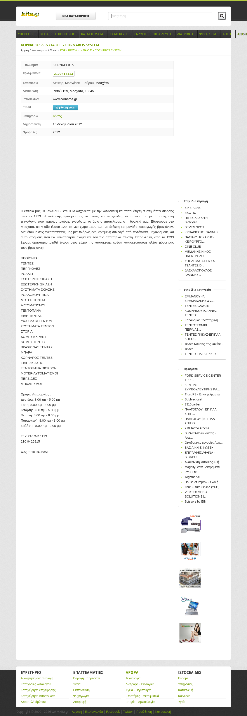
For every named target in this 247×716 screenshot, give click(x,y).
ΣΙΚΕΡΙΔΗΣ (193, 207)
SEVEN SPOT (194, 227)
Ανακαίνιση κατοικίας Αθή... (203, 462)
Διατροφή (79, 702)
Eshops (183, 678)
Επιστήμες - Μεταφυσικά (142, 696)
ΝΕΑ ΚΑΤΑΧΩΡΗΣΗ (75, 16)
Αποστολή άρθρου (33, 702)
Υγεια (44, 34)
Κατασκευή (185, 690)
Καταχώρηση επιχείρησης (38, 690)
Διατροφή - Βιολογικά (140, 684)
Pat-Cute (191, 472)
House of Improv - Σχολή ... (203, 482)
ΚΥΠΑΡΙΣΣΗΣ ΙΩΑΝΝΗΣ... (203, 232)
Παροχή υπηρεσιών (86, 678)
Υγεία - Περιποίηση (138, 690)
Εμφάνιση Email (65, 107)
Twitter (128, 711)
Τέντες (55, 50)
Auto (227, 34)
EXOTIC (190, 213)
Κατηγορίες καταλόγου (36, 684)
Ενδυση (140, 34)
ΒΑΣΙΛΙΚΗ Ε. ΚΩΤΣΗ (199, 447)
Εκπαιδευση (162, 34)
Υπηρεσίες (185, 684)
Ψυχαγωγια (207, 34)
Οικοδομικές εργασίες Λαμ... (204, 442)
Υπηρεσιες (26, 34)
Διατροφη (185, 34)
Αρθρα (132, 672)
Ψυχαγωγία (81, 696)
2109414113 (63, 74)
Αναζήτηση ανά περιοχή (37, 678)
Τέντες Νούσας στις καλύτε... (204, 344)
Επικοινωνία (94, 711)
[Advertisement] (97, 171)
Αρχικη (26, 50)
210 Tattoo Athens (197, 428)
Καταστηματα (92, 34)
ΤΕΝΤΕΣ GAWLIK (197, 305)
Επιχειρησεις (65, 34)
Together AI (192, 477)
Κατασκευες (119, 34)
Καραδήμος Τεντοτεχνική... (203, 320)
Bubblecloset (193, 399)
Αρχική (77, 711)
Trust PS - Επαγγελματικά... (203, 394)
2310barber (192, 404)
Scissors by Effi (195, 501)
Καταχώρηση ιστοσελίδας (38, 696)
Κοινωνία (184, 696)
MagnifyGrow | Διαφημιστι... (203, 467)
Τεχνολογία (133, 678)
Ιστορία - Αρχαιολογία (140, 702)
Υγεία (76, 684)
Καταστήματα (41, 50)
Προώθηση (144, 711)
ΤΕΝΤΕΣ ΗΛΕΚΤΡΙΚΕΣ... (202, 354)
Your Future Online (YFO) (202, 487)
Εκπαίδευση (81, 690)
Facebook (113, 711)
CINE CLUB (193, 246)
